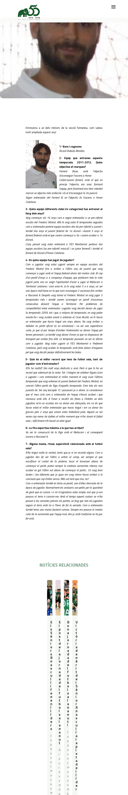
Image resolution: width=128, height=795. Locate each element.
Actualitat (108, 693)
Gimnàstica (33, 710)
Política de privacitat (40, 722)
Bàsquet (32, 706)
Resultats (32, 585)
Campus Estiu (59, 698)
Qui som (17, 693)
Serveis (79, 693)
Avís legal (34, 726)
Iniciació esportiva (37, 698)
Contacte (17, 722)
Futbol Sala (21, 585)
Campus (57, 693)
